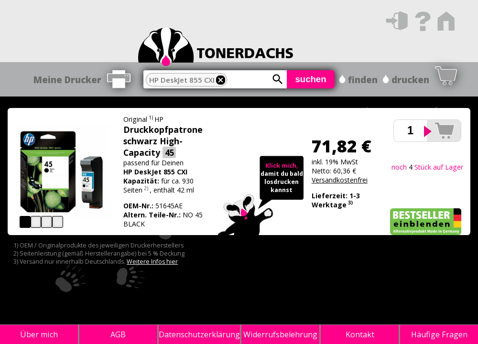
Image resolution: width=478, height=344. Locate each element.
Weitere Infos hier (152, 262)
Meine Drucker (67, 80)
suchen (310, 79)
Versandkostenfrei (340, 179)
